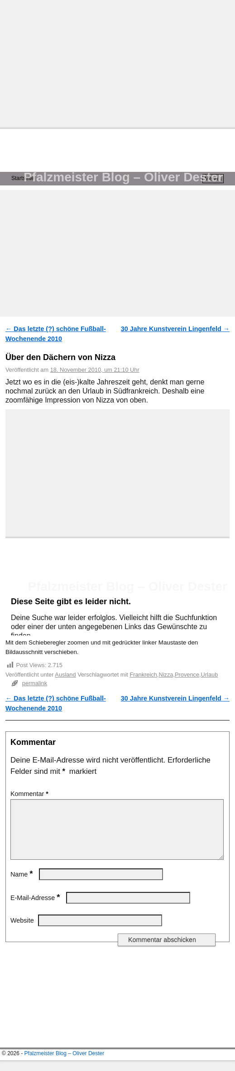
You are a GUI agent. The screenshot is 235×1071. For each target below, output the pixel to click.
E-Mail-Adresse (36, 908)
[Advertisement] (117, 63)
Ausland (65, 674)
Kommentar (30, 793)
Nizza (165, 674)
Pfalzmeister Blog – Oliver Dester (123, 177)
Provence (187, 674)
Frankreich (143, 674)
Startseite (22, 178)
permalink (34, 683)
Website (22, 931)
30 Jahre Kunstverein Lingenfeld (175, 328)
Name (22, 885)
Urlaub (209, 674)
